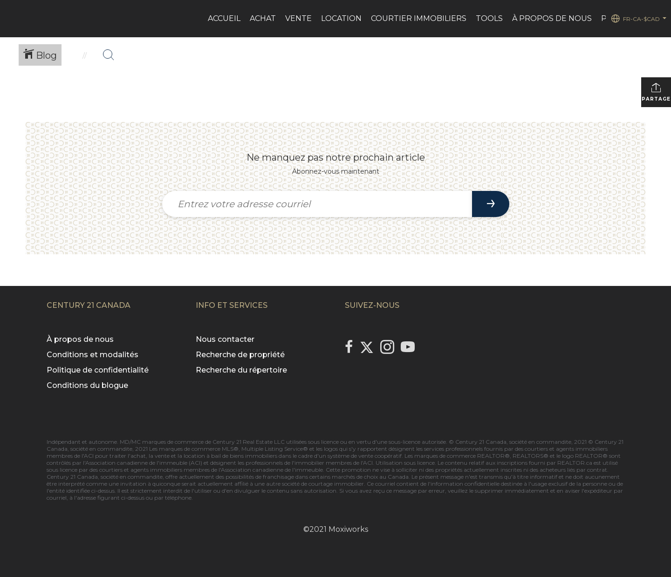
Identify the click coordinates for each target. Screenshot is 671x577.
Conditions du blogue (87, 385)
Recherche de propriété (240, 354)
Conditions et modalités (92, 354)
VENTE (298, 18)
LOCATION (341, 18)
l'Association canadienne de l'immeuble (270, 469)
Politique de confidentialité (98, 370)
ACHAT (263, 18)
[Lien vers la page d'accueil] (12, 19)
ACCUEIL (224, 18)
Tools (489, 18)
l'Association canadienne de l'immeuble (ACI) (142, 462)
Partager (656, 92)
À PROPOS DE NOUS (552, 18)
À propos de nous (80, 339)
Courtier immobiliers (418, 18)
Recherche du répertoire (241, 370)
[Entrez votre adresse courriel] (317, 204)
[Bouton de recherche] (108, 55)
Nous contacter (225, 339)
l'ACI (88, 455)
